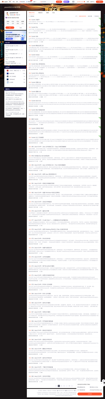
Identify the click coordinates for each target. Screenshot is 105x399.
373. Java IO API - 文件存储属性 (39, 257)
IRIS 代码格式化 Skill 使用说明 (39, 156)
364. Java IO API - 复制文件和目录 (40, 339)
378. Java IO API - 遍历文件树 (39, 211)
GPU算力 (29, 1)
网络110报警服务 (45, 394)
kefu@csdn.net (70, 390)
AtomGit (22, 1)
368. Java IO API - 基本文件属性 (39, 303)
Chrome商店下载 (60, 394)
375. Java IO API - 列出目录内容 (39, 238)
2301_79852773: (9, 99)
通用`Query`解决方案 (10, 92)
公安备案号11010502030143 (42, 392)
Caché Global (34, 55)
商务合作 (49, 390)
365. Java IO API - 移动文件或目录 (40, 330)
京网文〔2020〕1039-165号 (62, 392)
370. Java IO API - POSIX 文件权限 (40, 284)
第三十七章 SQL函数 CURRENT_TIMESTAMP (13, 62)
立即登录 (90, 394)
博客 (10, 1)
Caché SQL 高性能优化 (37, 64)
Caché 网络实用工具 (36, 45)
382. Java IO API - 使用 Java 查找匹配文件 (43, 174)
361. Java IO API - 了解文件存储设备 (41, 367)
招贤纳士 (45, 390)
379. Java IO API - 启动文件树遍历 (40, 202)
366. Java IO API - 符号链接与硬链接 (41, 321)
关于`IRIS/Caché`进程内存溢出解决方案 (14, 101)
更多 (35, 1)
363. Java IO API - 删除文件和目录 (40, 348)
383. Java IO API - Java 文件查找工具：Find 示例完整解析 (47, 165)
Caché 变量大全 (35, 82)
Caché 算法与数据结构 (37, 110)
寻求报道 (54, 390)
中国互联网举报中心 (53, 394)
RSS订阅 (96, 16)
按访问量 (90, 16)
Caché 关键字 (34, 19)
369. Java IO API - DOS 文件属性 (40, 293)
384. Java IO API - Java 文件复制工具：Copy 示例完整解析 (47, 146)
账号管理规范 (67, 394)
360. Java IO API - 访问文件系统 (39, 376)
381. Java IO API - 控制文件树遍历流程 (41, 183)
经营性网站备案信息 (72, 392)
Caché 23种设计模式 (36, 128)
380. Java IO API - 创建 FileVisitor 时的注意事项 (44, 192)
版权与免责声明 (73, 394)
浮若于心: (7, 114)
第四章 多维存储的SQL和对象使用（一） (14, 106)
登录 (73, 1)
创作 (100, 1)
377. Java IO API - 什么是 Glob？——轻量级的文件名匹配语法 (48, 220)
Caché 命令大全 (35, 100)
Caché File (33, 27)
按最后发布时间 (82, 16)
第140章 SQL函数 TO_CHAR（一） (14, 46)
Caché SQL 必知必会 (36, 73)
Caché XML (33, 36)
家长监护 (39, 394)
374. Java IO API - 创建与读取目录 (40, 247)
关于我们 (40, 390)
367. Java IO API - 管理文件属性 (39, 312)
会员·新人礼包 (81, 1)
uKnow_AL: (8, 93)
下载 (13, 1)
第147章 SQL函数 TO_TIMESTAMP (14, 58)
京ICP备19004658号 (53, 392)
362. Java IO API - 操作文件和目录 (40, 358)
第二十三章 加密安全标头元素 (12, 112)
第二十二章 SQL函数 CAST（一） (13, 54)
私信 (21, 27)
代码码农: (7, 103)
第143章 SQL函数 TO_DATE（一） (14, 50)
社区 (17, 1)
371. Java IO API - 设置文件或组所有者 (41, 275)
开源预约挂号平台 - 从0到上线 (12, 97)
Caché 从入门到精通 (36, 137)
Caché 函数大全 (35, 91)
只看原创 (31, 16)
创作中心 (92, 1)
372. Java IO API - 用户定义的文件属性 (41, 266)
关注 (10, 27)
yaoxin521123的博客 (12, 7)
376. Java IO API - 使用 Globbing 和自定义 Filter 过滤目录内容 (48, 229)
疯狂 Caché (33, 119)
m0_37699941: (9, 108)
